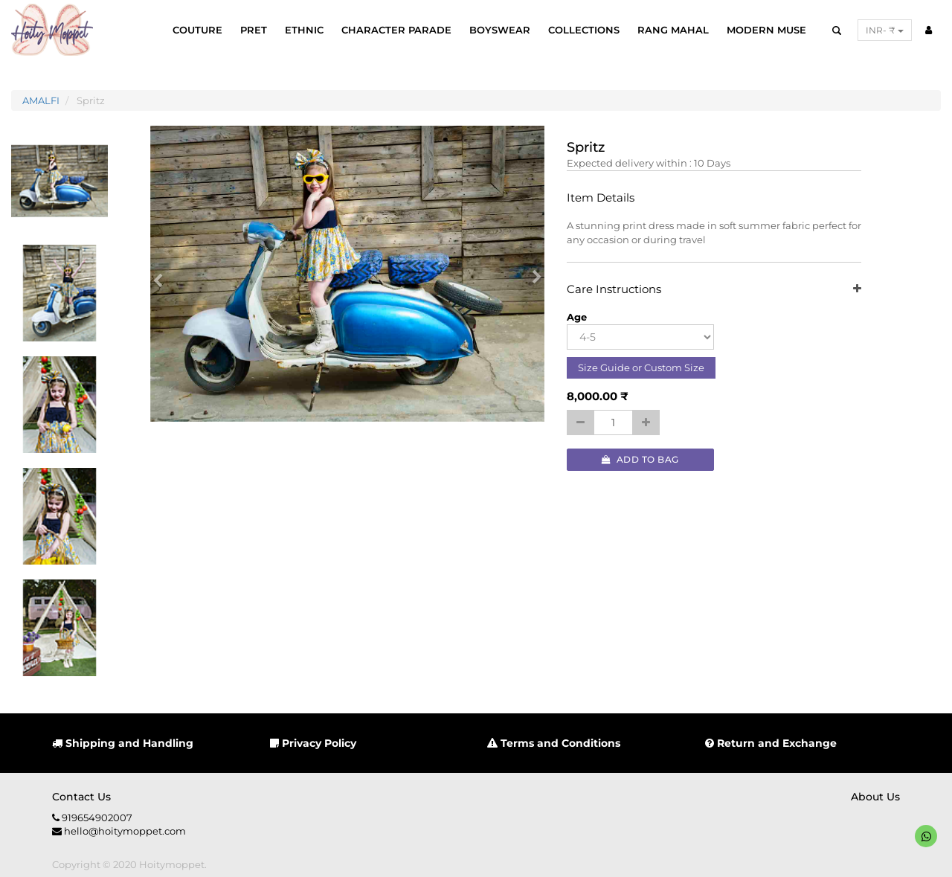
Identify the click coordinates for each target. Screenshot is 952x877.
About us (875, 796)
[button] (163, 273)
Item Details (600, 198)
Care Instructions (714, 289)
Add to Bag (640, 459)
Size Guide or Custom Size (641, 367)
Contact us (81, 796)
